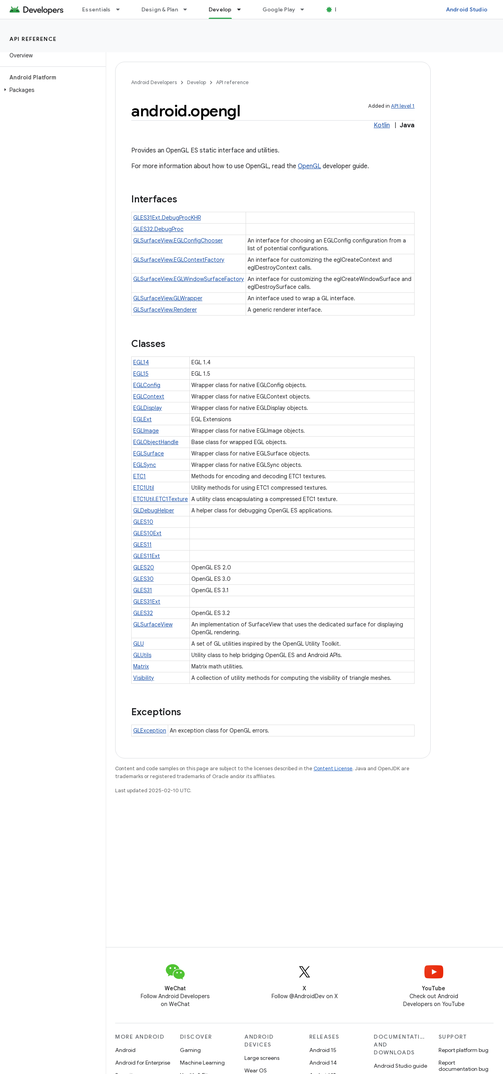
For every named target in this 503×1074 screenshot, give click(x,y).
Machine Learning (202, 1062)
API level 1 (403, 106)
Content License (333, 768)
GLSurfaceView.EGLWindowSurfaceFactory (188, 279)
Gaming (190, 1050)
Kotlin (382, 125)
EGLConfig (146, 385)
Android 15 (322, 1050)
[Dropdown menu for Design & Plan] (188, 9)
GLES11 (142, 544)
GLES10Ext (147, 533)
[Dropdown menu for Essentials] (121, 9)
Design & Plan (159, 9)
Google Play (279, 9)
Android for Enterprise (142, 1062)
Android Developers (154, 82)
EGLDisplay (147, 407)
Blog (341, 9)
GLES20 (143, 567)
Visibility (143, 677)
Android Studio (467, 9)
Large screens (261, 1057)
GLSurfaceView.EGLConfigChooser (178, 240)
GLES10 (143, 521)
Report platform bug (463, 1050)
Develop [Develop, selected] (220, 9)
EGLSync (144, 464)
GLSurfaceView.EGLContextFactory (178, 259)
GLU (138, 643)
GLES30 (143, 578)
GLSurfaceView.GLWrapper (167, 298)
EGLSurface (148, 453)
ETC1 (139, 476)
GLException (149, 730)
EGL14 (141, 362)
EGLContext (148, 396)
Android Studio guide (400, 1065)
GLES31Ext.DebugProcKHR (167, 217)
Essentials (96, 9)
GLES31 (142, 590)
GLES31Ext (146, 601)
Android (125, 1050)
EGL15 (141, 373)
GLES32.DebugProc (158, 229)
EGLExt (142, 419)
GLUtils (142, 655)
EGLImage (146, 430)
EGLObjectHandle (155, 442)
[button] (51, 90)
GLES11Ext (146, 556)
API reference (33, 38)
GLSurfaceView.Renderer (165, 309)
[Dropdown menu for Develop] (242, 9)
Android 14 (323, 1062)
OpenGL (309, 166)
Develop (196, 82)
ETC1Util (143, 487)
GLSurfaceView (153, 624)
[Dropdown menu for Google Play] (305, 9)
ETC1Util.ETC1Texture (160, 499)
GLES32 (143, 613)
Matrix (141, 666)
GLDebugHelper (153, 510)
